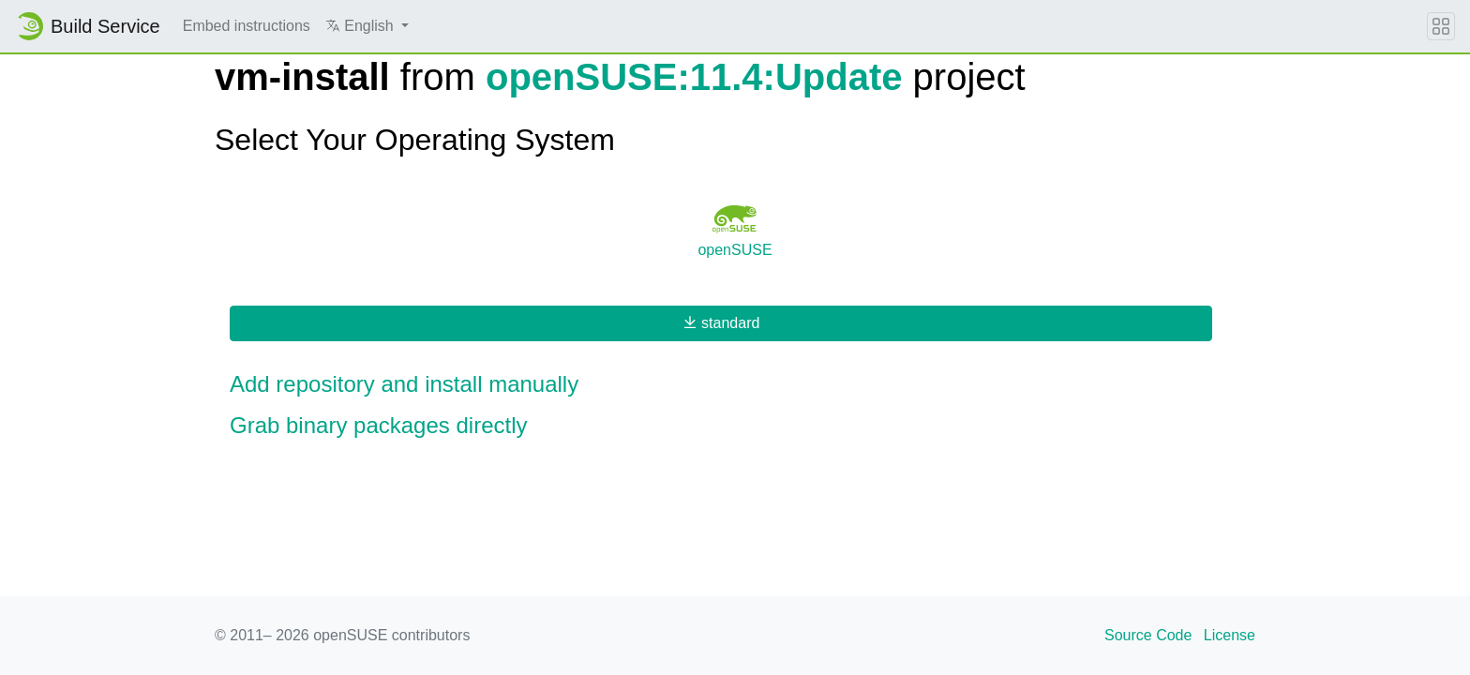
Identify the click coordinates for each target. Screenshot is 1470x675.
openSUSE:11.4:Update (694, 77)
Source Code (1148, 635)
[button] (367, 26)
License (1229, 635)
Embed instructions (246, 26)
